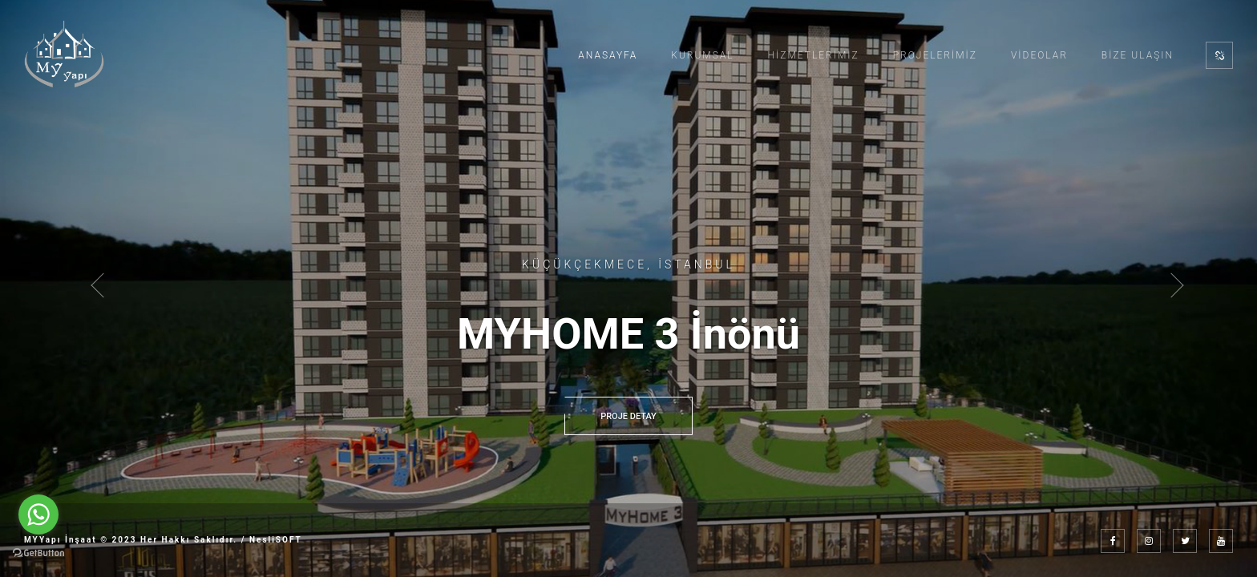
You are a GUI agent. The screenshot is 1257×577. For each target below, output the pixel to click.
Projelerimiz (935, 55)
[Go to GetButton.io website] (38, 553)
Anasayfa (607, 55)
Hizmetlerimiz (813, 55)
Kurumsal (702, 55)
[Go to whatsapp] (38, 514)
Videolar (1039, 55)
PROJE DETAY (628, 416)
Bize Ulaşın (1137, 55)
